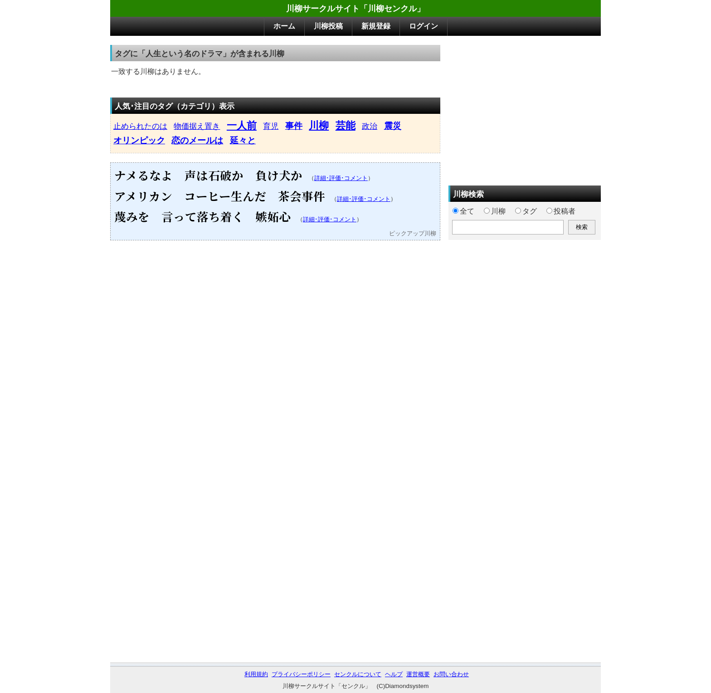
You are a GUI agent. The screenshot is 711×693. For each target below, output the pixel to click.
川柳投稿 (328, 26)
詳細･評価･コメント (341, 178)
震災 (392, 126)
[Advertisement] (524, 108)
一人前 (242, 125)
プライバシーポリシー (301, 674)
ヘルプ (394, 674)
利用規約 (256, 674)
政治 (369, 126)
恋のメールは (197, 140)
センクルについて (357, 674)
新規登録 (375, 26)
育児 (270, 126)
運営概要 (418, 674)
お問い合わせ (451, 674)
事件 (293, 126)
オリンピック (139, 140)
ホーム (284, 26)
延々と (243, 140)
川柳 (319, 125)
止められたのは (140, 126)
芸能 (346, 125)
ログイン (423, 26)
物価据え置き (197, 126)
